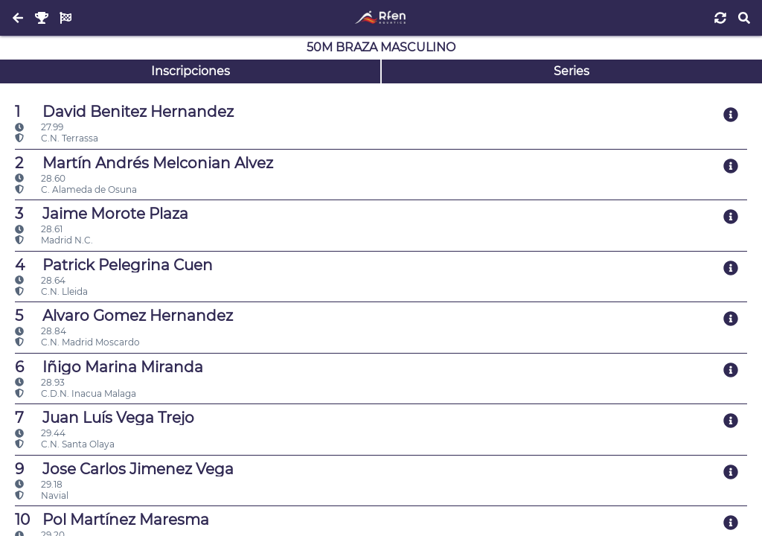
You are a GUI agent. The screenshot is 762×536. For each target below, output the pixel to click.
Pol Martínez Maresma (112, 519)
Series (571, 71)
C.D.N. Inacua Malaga (75, 393)
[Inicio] (380, 18)
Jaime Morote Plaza (101, 213)
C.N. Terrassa (56, 138)
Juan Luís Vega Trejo (104, 417)
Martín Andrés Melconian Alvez (144, 163)
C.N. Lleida (51, 291)
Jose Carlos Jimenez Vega (124, 469)
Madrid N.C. (54, 240)
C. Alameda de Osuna (76, 189)
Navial (41, 495)
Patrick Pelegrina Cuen (114, 265)
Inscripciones (190, 71)
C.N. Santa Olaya (65, 444)
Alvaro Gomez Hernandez (124, 315)
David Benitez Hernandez (124, 111)
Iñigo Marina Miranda (109, 367)
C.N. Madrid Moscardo (77, 342)
